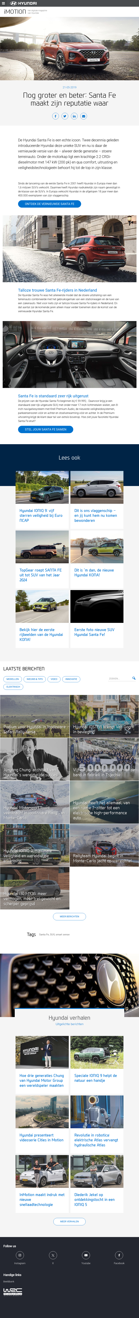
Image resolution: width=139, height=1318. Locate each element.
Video (54, 679)
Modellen (13, 679)
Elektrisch (13, 686)
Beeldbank (8, 1281)
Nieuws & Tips (35, 679)
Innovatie (71, 679)
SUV (52, 934)
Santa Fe (44, 934)
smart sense (63, 934)
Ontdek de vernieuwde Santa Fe (49, 204)
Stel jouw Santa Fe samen (45, 429)
